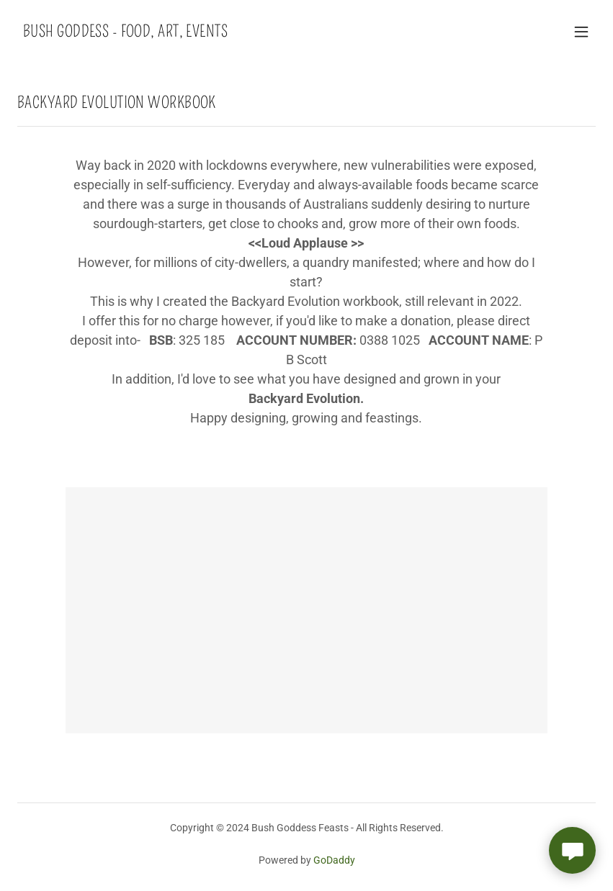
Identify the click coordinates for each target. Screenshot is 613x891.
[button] (581, 31)
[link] (125, 33)
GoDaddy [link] (334, 860)
